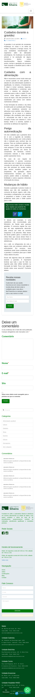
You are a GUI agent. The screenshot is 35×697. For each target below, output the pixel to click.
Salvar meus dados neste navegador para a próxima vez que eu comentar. (15, 395)
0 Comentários (9, 40)
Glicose (5, 439)
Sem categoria (7, 447)
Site (4, 383)
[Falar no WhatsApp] (27, 690)
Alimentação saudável (9, 421)
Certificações (5, 573)
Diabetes (5, 428)
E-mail (5, 373)
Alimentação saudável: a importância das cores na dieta (17, 461)
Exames (5, 435)
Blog (3, 575)
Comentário (8, 336)
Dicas (23, 39)
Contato (4, 577)
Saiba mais (5, 560)
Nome (5, 363)
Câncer (5, 424)
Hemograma (6, 443)
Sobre (3, 571)
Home (3, 570)
